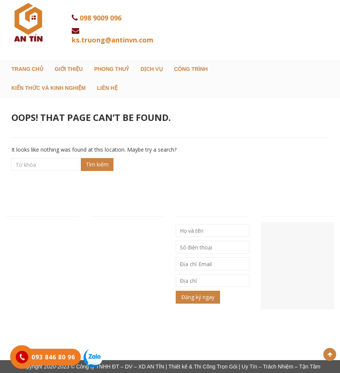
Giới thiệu (69, 69)
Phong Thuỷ (111, 69)
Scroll (329, 354)
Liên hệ (107, 88)
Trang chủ (27, 69)
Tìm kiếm (97, 164)
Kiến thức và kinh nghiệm (48, 88)
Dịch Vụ (151, 69)
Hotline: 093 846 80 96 (35, 269)
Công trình (191, 69)
